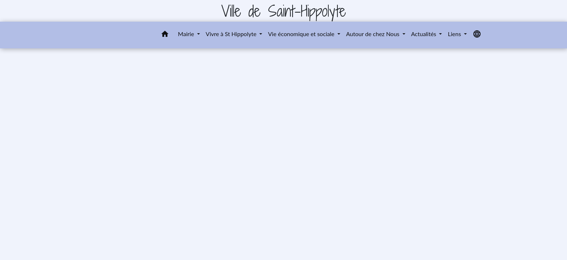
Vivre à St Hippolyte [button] (232, 33)
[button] (165, 35)
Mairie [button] (187, 33)
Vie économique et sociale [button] (302, 33)
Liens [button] (455, 33)
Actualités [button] (424, 33)
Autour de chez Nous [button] (373, 33)
